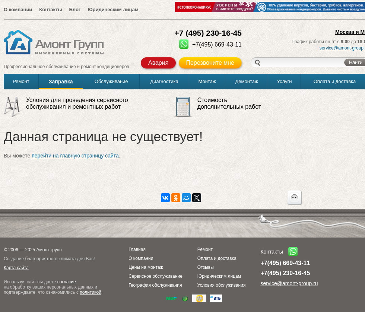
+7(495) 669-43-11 (285, 263)
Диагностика (164, 81)
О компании (18, 9)
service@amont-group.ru (289, 283)
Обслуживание (111, 81)
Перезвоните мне (210, 63)
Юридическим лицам (113, 9)
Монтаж (207, 81)
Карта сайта (16, 267)
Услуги (284, 81)
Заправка (61, 82)
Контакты (50, 9)
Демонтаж (246, 81)
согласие (66, 281)
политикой (90, 292)
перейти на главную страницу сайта (75, 156)
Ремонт (21, 81)
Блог (74, 9)
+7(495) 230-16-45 (285, 273)
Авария (158, 63)
